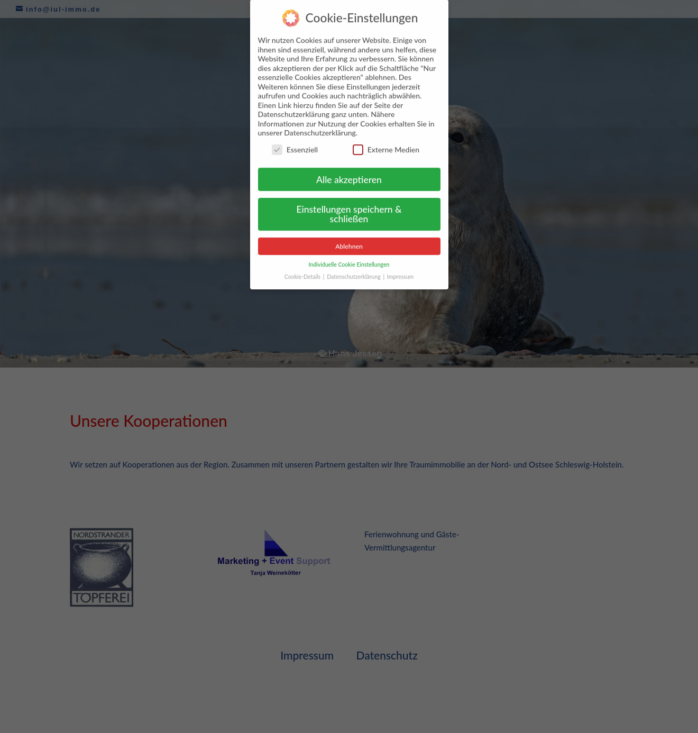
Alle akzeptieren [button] (349, 172)
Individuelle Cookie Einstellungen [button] (349, 257)
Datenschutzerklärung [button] (354, 270)
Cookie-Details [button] (303, 270)
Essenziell (295, 143)
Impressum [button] (400, 270)
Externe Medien (386, 143)
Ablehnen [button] (349, 239)
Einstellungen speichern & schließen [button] (348, 207)
